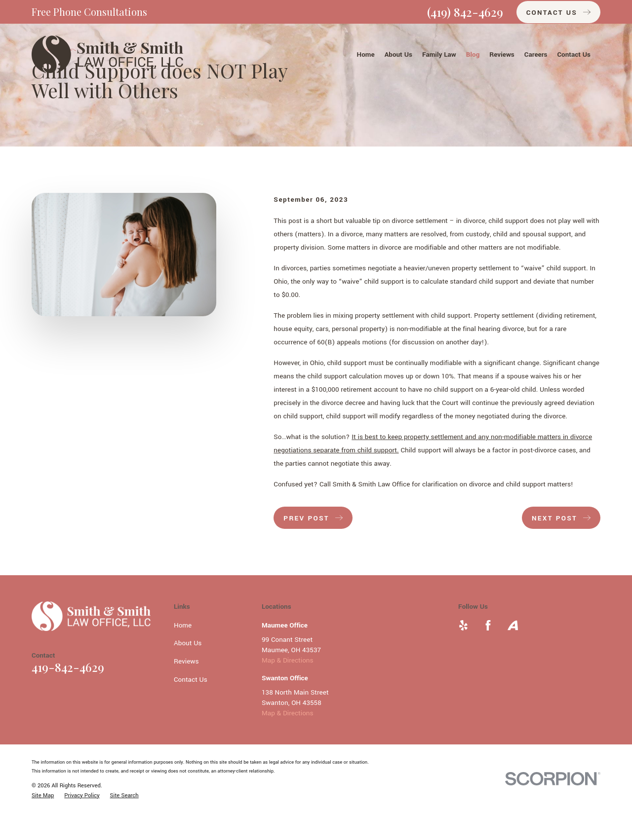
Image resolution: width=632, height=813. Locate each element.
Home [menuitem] (366, 54)
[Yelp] (463, 625)
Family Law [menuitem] (439, 54)
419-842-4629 (68, 667)
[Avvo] (513, 625)
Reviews (186, 661)
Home (183, 625)
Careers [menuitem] (536, 54)
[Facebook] (488, 625)
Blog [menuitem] (473, 54)
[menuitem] (43, 795)
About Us (187, 643)
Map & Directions (288, 660)
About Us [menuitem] (398, 54)
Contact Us (190, 679)
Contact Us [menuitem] (574, 54)
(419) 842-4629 (465, 12)
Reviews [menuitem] (501, 54)
